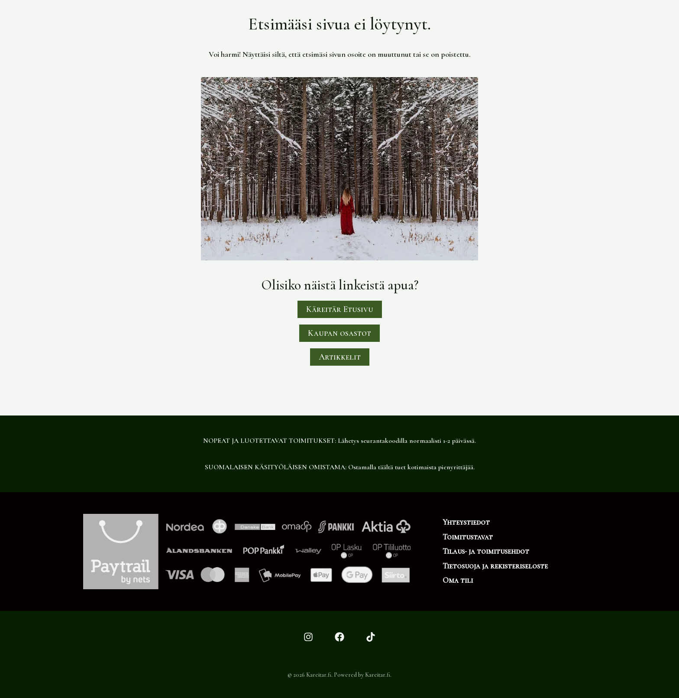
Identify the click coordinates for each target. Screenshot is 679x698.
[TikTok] (370, 637)
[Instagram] (308, 637)
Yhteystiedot (466, 522)
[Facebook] (339, 637)
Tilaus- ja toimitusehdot (486, 551)
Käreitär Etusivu (339, 309)
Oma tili (458, 580)
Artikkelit (340, 357)
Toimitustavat (468, 537)
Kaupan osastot (339, 333)
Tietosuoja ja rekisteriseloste (495, 566)
